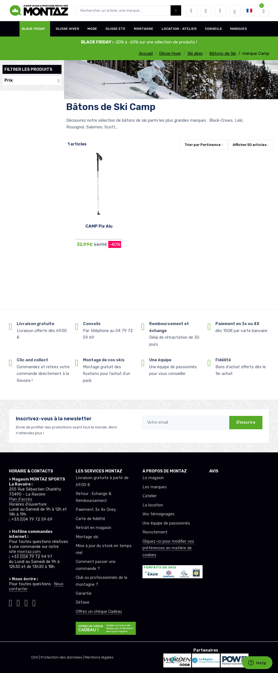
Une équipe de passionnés (166, 523)
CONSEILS (213, 29)
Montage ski (87, 537)
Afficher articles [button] (250, 145)
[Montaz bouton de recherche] (176, 10)
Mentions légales (99, 657)
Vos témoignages (158, 514)
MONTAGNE (143, 29)
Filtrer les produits (28, 69)
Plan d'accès (20, 499)
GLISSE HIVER (67, 29)
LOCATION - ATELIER (179, 29)
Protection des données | (63, 657)
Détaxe (82, 602)
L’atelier (149, 496)
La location (152, 505)
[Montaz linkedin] (34, 602)
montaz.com (29, 551)
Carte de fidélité (90, 518)
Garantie (84, 593)
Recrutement (155, 532)
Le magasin (153, 478)
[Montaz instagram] (10, 602)
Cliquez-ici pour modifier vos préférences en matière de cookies (168, 548)
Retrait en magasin (93, 527)
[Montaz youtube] (26, 602)
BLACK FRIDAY (33, 29)
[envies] (205, 10)
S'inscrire (245, 422)
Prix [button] (32, 80)
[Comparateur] (220, 10)
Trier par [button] (202, 145)
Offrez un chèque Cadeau (99, 611)
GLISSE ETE (115, 29)
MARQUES (238, 29)
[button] (191, 10)
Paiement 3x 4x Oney (96, 509)
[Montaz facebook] (18, 602)
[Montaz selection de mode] (234, 10)
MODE (92, 29)
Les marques (154, 487)
